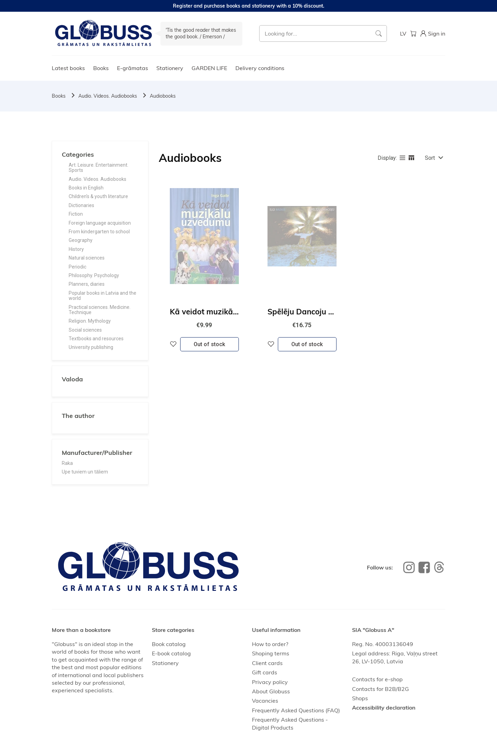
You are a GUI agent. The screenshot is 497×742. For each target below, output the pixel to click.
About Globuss (271, 691)
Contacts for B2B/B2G (380, 688)
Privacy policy (270, 681)
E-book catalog (171, 653)
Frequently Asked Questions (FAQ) (296, 710)
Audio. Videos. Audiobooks (107, 96)
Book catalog (169, 644)
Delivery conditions (259, 68)
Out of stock (209, 344)
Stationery (169, 68)
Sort (430, 158)
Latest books (68, 68)
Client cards (267, 663)
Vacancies (265, 700)
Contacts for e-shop (377, 679)
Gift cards (264, 672)
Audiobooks (163, 96)
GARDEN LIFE (209, 68)
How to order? (270, 644)
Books (101, 68)
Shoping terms (270, 653)
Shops (360, 698)
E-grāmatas (132, 68)
